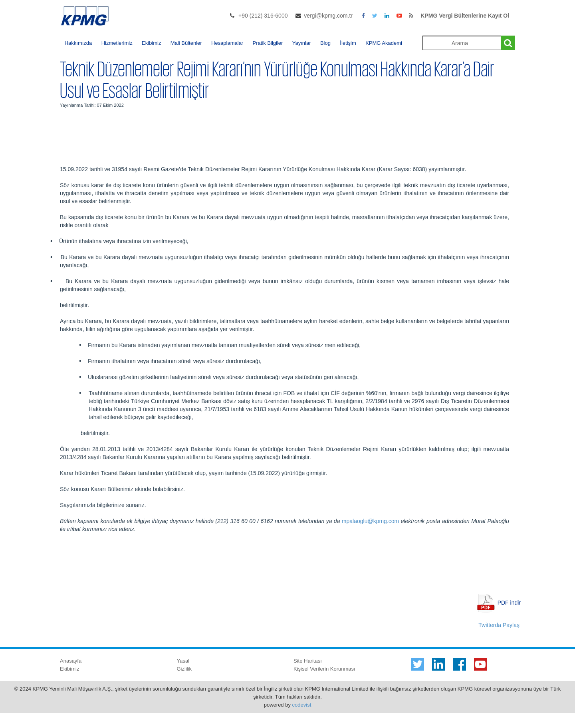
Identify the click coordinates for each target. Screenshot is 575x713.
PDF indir (509, 602)
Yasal (183, 661)
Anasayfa (70, 661)
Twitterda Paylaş (498, 625)
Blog (325, 43)
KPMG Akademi (383, 43)
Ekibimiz (151, 43)
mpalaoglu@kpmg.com (370, 521)
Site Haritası (307, 661)
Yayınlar (301, 43)
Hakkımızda (78, 43)
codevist (301, 705)
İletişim (348, 43)
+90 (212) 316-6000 (263, 15)
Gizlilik (184, 669)
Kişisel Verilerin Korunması (324, 669)
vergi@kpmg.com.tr (328, 15)
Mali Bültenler (186, 43)
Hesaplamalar (227, 43)
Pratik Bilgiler (268, 43)
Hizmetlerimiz (117, 43)
